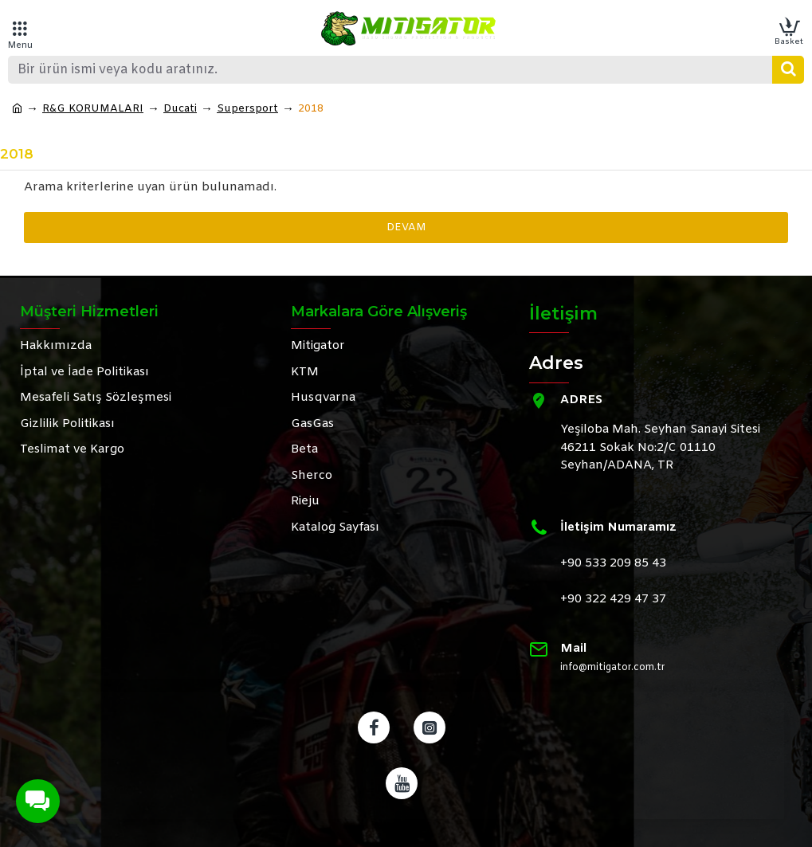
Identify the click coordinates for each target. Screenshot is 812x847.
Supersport (247, 109)
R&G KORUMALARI (92, 109)
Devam (406, 227)
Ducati (180, 109)
